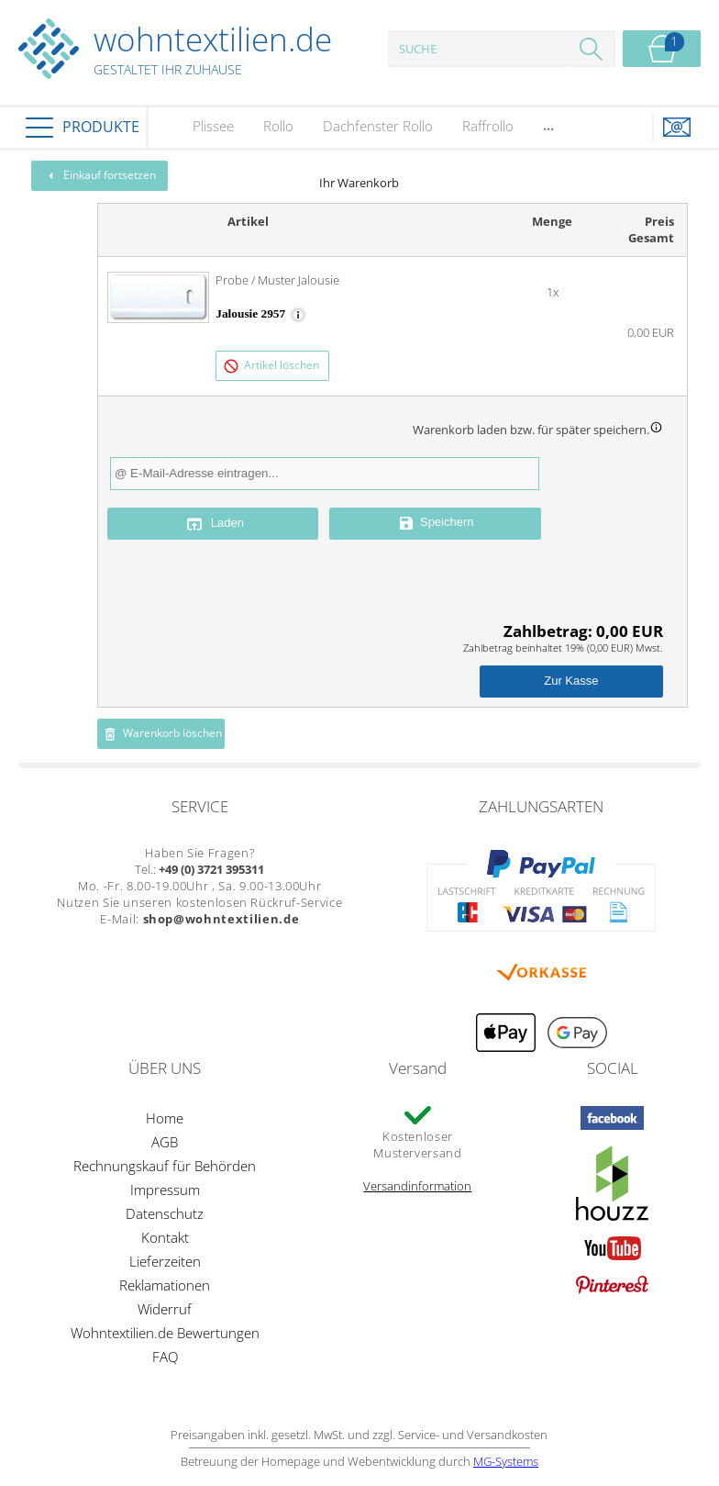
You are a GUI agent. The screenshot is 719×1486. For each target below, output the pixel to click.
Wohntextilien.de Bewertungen (165, 1333)
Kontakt (165, 1237)
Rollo (278, 126)
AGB (164, 1142)
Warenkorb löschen (162, 734)
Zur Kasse (571, 680)
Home (164, 1118)
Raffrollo (488, 126)
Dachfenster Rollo (378, 126)
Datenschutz (165, 1213)
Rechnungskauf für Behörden (164, 1165)
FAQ (165, 1356)
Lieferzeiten (165, 1261)
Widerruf (165, 1309)
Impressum (165, 1189)
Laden (213, 524)
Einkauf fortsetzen (100, 175)
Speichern (435, 523)
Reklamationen (164, 1285)
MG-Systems (505, 1461)
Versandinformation (417, 1186)
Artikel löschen (271, 365)
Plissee (213, 126)
